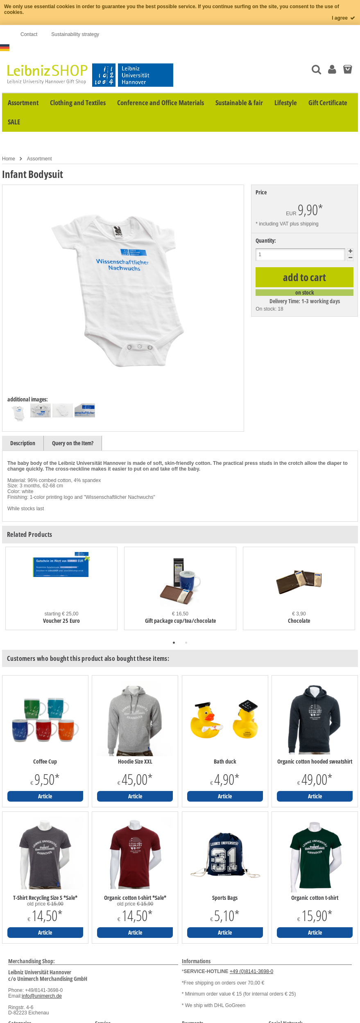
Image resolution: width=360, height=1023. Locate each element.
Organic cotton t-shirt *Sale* (135, 898)
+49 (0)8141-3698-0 (251, 971)
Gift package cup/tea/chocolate (180, 620)
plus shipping (304, 224)
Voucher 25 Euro (61, 620)
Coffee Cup (45, 761)
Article (45, 796)
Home (8, 159)
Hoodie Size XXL (135, 761)
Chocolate (299, 620)
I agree (344, 18)
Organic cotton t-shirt (314, 898)
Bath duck (225, 761)
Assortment (39, 159)
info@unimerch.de (42, 996)
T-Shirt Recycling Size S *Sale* (45, 898)
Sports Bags (225, 898)
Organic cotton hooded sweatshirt (314, 761)
